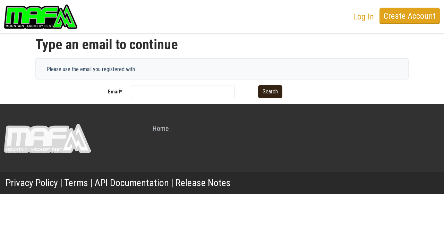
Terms (76, 183)
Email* (115, 92)
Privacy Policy (32, 183)
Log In (363, 17)
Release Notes (203, 183)
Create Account (410, 16)
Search (270, 91)
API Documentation (132, 183)
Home (160, 128)
